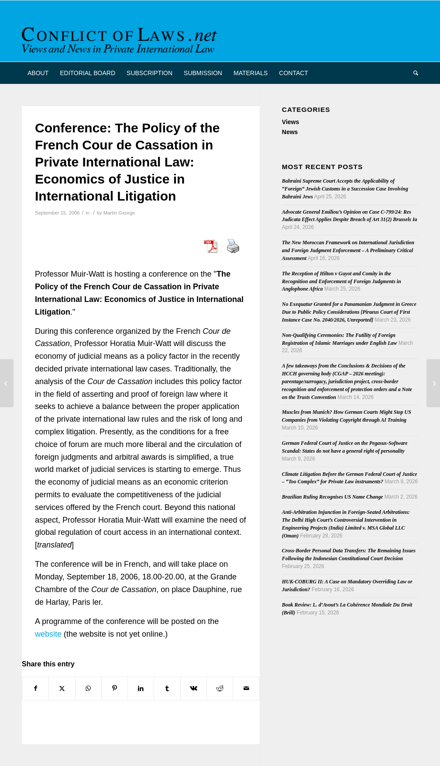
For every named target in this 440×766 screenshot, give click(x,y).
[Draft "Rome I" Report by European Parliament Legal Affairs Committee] (7, 383)
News (290, 131)
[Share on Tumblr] (167, 688)
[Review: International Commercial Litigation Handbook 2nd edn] (433, 383)
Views (290, 121)
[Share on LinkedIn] (141, 688)
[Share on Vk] (193, 688)
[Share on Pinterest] (114, 688)
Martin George (119, 212)
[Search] (413, 73)
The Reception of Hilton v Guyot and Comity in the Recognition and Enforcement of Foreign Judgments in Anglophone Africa (341, 281)
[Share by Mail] (246, 688)
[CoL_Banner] (121, 39)
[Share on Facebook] (35, 688)
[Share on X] (62, 688)
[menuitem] (38, 73)
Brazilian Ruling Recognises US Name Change (332, 497)
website (48, 634)
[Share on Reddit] (220, 688)
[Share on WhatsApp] (88, 688)
